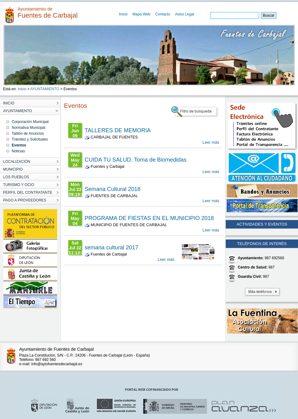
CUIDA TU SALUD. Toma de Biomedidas (136, 160)
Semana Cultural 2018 (113, 189)
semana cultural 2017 (111, 247)
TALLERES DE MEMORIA (118, 130)
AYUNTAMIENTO (44, 89)
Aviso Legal (184, 14)
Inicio (123, 14)
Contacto (162, 14)
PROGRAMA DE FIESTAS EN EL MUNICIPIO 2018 (149, 218)
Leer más (211, 142)
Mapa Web (141, 14)
